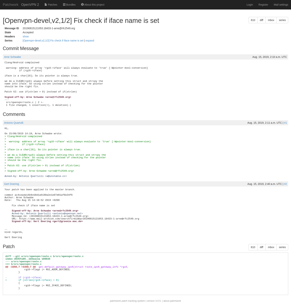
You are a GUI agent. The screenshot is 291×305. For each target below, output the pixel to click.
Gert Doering (11, 183)
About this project (92, 4)
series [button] (282, 20)
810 (253, 20)
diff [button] (261, 20)
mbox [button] (271, 20)
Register (263, 4)
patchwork (115, 300)
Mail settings (281, 4)
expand (90, 40)
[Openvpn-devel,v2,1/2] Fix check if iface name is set (53, 40)
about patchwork (172, 300)
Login (250, 4)
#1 (285, 122)
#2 (285, 183)
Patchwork (10, 5)
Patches (51, 4)
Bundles (69, 4)
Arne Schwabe (12, 56)
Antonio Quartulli (13, 122)
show (26, 36)
